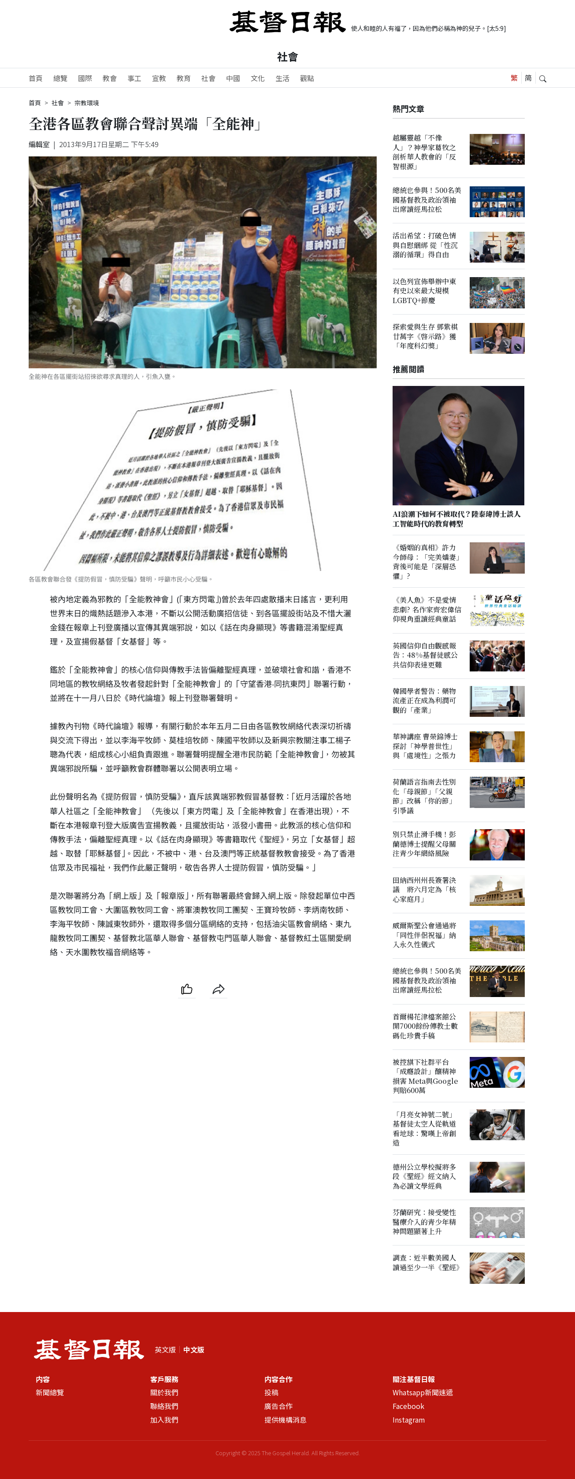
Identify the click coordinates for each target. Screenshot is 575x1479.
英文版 (165, 1349)
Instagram (409, 1419)
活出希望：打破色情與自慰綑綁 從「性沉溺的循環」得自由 (425, 245)
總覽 (60, 78)
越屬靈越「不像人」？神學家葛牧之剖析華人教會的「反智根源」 (424, 152)
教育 (184, 78)
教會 (110, 78)
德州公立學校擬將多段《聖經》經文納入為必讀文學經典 (424, 1176)
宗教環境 (86, 102)
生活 (282, 78)
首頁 (36, 78)
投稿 (271, 1392)
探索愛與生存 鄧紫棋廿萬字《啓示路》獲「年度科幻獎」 (425, 336)
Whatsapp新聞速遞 (423, 1392)
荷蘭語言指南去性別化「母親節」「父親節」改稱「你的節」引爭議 (424, 796)
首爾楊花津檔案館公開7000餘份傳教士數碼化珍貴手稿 (425, 1026)
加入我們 (164, 1419)
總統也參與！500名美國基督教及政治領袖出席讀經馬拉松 (427, 199)
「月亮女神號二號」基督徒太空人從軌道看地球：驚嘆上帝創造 (424, 1128)
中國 (233, 78)
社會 (287, 56)
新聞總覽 (50, 1392)
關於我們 (164, 1392)
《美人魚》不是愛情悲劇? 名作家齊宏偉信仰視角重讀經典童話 (427, 609)
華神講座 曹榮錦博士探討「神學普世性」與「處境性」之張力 (425, 745)
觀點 (307, 78)
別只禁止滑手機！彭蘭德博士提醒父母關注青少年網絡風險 (424, 844)
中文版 (193, 1349)
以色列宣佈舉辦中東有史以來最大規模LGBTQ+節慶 (424, 290)
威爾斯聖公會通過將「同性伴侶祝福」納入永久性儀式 (424, 934)
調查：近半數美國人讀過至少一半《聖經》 (428, 1262)
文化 (258, 78)
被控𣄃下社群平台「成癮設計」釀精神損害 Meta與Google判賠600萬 (425, 1076)
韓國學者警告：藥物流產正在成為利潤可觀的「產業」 (424, 700)
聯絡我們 (164, 1406)
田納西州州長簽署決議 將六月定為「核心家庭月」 (424, 889)
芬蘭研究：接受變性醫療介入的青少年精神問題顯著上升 (424, 1221)
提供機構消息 (285, 1419)
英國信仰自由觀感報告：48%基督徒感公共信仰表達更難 (425, 655)
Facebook (408, 1406)
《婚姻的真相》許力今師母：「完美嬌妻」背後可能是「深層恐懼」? (426, 562)
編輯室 (39, 144)
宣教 (159, 78)
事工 (134, 78)
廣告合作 (278, 1406)
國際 (85, 78)
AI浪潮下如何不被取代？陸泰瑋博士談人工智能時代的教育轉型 (457, 519)
